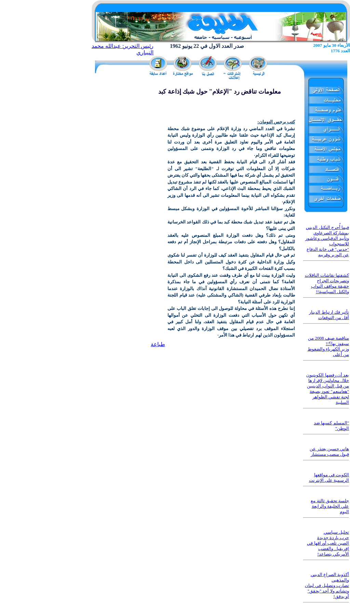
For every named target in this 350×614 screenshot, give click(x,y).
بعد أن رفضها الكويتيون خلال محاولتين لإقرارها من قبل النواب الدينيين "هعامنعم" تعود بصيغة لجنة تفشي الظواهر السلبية (327, 388)
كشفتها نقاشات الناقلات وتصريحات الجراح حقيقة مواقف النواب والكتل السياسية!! (327, 283)
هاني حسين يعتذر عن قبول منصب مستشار (329, 451)
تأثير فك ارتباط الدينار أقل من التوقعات (329, 315)
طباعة (158, 344)
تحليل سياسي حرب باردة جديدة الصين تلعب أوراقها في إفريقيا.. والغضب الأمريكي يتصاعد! (328, 543)
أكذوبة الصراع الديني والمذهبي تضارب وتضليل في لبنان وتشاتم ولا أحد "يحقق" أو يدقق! (327, 585)
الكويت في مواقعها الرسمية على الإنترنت (329, 477)
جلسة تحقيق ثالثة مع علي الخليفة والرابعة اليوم (330, 506)
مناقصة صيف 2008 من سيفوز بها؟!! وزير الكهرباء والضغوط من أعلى (328, 346)
